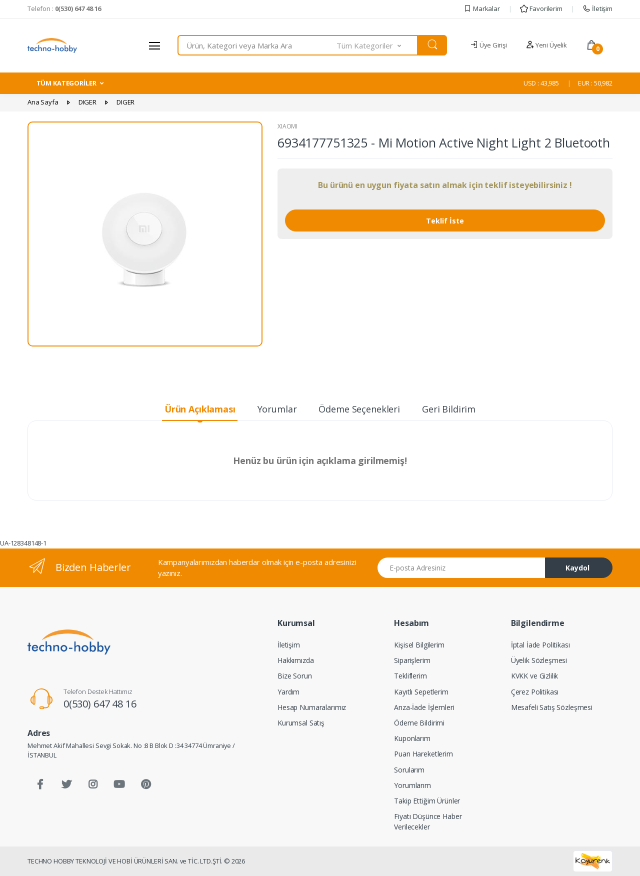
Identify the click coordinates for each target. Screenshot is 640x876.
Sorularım (409, 769)
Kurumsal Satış (301, 723)
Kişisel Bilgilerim (419, 645)
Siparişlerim (412, 660)
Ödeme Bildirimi (419, 723)
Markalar (482, 8)
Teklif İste (445, 221)
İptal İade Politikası (540, 645)
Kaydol (578, 567)
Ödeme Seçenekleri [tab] (359, 409)
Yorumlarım (412, 785)
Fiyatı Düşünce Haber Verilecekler (428, 822)
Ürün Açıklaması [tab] (200, 409)
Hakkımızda (296, 660)
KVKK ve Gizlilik (534, 675)
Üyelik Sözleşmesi (539, 660)
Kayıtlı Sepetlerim (421, 691)
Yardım (289, 691)
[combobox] (257, 45)
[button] (377, 45)
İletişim (597, 8)
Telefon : (64, 8)
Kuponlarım (412, 738)
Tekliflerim (410, 675)
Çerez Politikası (535, 691)
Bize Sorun (295, 675)
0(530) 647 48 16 (100, 703)
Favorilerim (541, 8)
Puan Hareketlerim (423, 753)
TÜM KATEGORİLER (66, 83)
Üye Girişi (488, 45)
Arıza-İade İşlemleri (424, 707)
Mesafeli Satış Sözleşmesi (551, 707)
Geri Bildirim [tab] (449, 409)
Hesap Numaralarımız (312, 707)
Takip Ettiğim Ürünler (427, 801)
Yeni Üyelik (546, 45)
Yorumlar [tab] (277, 409)
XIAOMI (288, 126)
